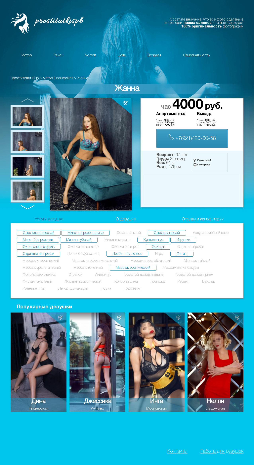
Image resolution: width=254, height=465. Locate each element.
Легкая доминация (73, 288)
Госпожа (158, 281)
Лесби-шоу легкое (127, 253)
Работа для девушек (221, 451)
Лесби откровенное (83, 253)
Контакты (177, 451)
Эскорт (158, 246)
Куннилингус (153, 239)
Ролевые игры (34, 288)
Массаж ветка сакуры (181, 267)
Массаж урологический (42, 267)
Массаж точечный (88, 267)
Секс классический (38, 232)
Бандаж (208, 281)
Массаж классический (41, 260)
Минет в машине (117, 239)
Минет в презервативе (86, 232)
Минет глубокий (78, 239)
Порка (106, 288)
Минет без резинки (38, 239)
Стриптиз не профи (38, 253)
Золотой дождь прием (194, 274)
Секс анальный (129, 232)
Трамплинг (132, 288)
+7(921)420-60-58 (192, 137)
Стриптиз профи (190, 246)
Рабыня (183, 281)
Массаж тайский (197, 260)
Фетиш (182, 253)
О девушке (126, 219)
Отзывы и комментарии (203, 219)
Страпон (75, 274)
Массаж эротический (133, 267)
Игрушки (183, 239)
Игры (159, 253)
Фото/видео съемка (39, 274)
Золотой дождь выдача (143, 274)
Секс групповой (167, 232)
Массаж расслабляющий (151, 260)
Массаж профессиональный (95, 260)
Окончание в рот (125, 246)
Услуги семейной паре (211, 232)
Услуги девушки (49, 219)
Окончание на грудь (39, 246)
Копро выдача (126, 281)
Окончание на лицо (83, 246)
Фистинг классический (83, 281)
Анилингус (103, 274)
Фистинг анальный (37, 281)
